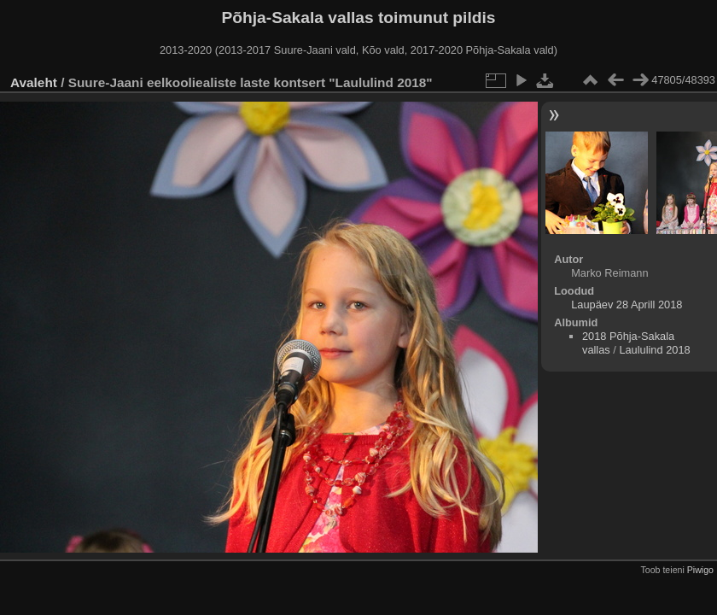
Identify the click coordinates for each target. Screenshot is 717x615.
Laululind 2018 (654, 349)
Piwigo (700, 570)
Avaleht (33, 82)
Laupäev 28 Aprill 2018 (626, 304)
